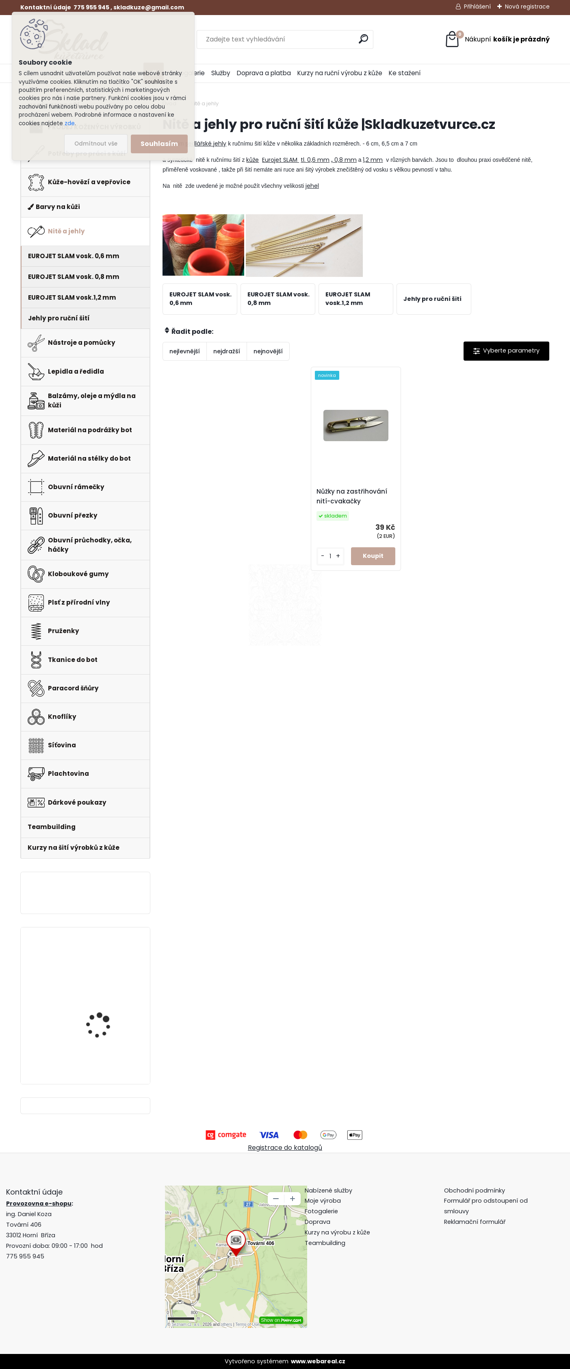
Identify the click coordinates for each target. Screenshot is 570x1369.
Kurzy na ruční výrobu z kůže (339, 73)
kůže (252, 160)
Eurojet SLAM (280, 160)
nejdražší (226, 351)
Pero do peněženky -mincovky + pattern (103, 1033)
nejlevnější (184, 351)
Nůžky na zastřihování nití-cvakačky (351, 496)
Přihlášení (477, 6)
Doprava (317, 1222)
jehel (312, 186)
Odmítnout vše (95, 144)
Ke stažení (404, 73)
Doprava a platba (264, 73)
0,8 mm (345, 160)
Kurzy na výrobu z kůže (337, 1232)
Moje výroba (323, 1201)
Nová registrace (527, 6)
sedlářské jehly (205, 143)
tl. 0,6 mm (315, 160)
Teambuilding (325, 1243)
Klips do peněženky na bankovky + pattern (105, 964)
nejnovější (268, 351)
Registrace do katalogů (285, 1147)
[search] (363, 39)
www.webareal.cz (318, 1361)
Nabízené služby (328, 1190)
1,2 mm (373, 160)
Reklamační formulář (474, 1222)
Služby (220, 73)
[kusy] (330, 556)
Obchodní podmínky (475, 1190)
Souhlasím (159, 143)
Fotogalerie (321, 1211)
